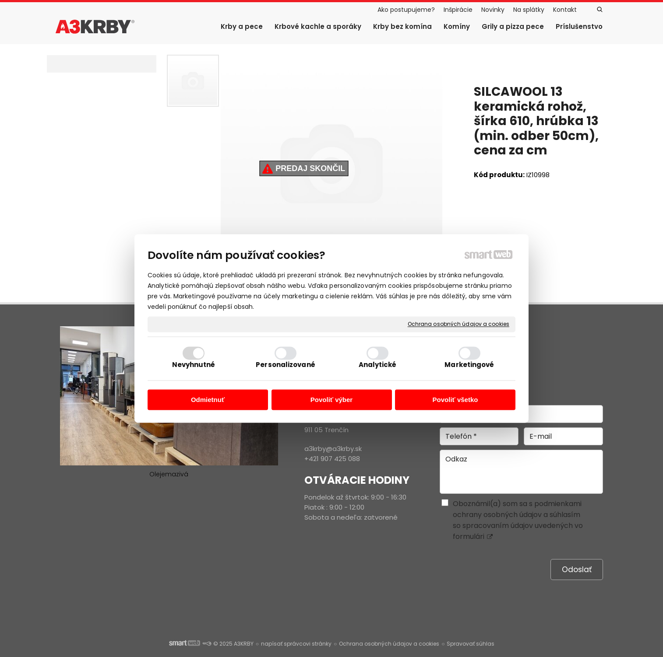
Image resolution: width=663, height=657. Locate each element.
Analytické (378, 365)
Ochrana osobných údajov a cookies (458, 324)
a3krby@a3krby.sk (333, 448)
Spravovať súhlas (470, 643)
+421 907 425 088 (332, 458)
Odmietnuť (208, 399)
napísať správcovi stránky (296, 643)
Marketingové (469, 365)
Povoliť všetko (455, 399)
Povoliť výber (331, 399)
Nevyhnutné (193, 365)
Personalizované (285, 365)
